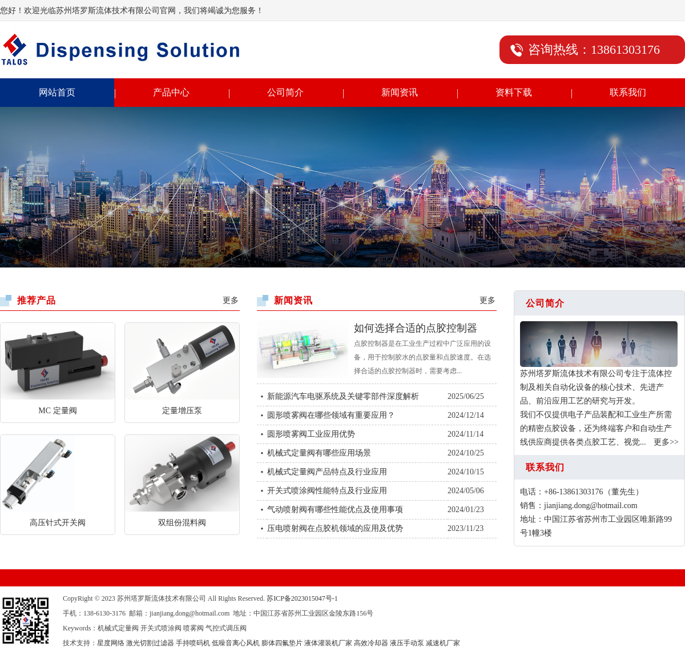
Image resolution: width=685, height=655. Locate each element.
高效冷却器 (371, 643)
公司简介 (285, 92)
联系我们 (628, 92)
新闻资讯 (399, 92)
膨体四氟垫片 (282, 643)
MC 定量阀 (57, 410)
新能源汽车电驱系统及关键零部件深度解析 (343, 396)
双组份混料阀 (182, 522)
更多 (231, 300)
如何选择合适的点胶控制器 (415, 328)
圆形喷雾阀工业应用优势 (311, 434)
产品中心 (171, 92)
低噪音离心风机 (236, 643)
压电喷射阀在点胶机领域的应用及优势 (335, 528)
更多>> (666, 442)
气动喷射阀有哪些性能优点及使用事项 (335, 509)
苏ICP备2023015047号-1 (302, 598)
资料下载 (513, 92)
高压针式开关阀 (58, 522)
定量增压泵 (182, 410)
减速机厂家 (443, 643)
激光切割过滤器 (150, 643)
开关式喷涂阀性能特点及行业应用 (327, 490)
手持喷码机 (193, 643)
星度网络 (110, 643)
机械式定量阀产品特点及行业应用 (327, 472)
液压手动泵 (407, 643)
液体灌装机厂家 (328, 643)
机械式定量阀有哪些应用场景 (319, 453)
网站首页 (57, 92)
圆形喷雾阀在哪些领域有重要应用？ (331, 415)
